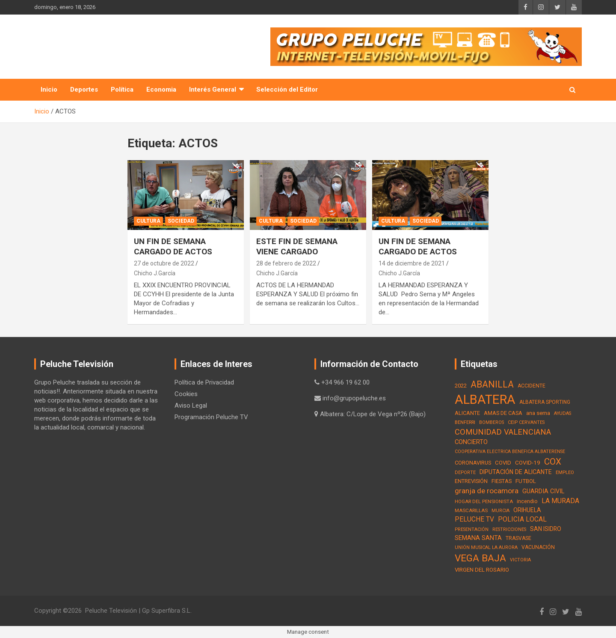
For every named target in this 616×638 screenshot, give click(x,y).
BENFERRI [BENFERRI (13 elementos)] (465, 422)
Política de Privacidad (204, 382)
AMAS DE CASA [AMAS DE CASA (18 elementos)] (503, 413)
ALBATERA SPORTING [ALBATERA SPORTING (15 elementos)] (544, 402)
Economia (161, 89)
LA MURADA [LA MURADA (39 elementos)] (560, 501)
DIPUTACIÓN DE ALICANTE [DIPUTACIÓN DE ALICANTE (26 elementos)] (516, 471)
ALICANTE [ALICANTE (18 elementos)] (467, 413)
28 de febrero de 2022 (286, 263)
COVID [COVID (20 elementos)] (503, 462)
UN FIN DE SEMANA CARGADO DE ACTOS (173, 246)
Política (122, 89)
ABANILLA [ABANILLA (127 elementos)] (492, 384)
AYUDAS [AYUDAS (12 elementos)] (562, 413)
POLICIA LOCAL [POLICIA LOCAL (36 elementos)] (522, 519)
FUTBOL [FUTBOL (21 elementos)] (525, 481)
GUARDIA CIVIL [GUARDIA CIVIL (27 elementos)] (543, 491)
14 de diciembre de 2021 (412, 263)
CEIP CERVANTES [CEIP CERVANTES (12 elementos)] (526, 422)
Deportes (84, 89)
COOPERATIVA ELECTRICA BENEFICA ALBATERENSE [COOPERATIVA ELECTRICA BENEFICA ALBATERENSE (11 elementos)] (510, 451)
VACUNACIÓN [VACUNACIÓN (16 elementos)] (538, 547)
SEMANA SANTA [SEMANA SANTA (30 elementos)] (478, 538)
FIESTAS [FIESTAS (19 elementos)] (502, 481)
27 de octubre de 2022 (164, 263)
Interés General (212, 89)
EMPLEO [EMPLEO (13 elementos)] (565, 472)
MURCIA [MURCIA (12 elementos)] (500, 510)
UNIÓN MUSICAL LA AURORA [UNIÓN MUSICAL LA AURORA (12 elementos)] (486, 547)
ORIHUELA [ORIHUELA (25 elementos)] (527, 510)
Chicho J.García (154, 273)
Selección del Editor (287, 89)
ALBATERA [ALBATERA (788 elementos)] (485, 399)
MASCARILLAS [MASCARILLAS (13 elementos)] (471, 510)
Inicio (49, 89)
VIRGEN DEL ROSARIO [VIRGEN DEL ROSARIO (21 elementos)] (482, 569)
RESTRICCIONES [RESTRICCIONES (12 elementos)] (509, 529)
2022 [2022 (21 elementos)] (461, 385)
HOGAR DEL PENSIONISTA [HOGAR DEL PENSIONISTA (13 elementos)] (484, 501)
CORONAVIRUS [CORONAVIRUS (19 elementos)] (473, 462)
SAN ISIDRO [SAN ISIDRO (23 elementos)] (545, 528)
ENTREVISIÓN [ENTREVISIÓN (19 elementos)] (471, 481)
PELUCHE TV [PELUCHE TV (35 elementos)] (474, 519)
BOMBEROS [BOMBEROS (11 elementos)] (491, 422)
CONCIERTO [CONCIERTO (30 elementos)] (471, 442)
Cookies (186, 394)
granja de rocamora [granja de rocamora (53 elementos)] (486, 490)
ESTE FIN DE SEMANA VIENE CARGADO (297, 246)
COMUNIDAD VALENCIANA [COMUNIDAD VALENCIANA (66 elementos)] (503, 431)
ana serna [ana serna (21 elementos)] (538, 413)
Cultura (148, 221)
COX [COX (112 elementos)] (552, 461)
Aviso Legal (191, 405)
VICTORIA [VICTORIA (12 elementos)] (520, 560)
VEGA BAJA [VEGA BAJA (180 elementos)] (480, 558)
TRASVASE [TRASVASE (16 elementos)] (518, 538)
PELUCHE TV (84, 42)
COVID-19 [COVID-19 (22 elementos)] (527, 462)
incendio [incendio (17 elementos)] (527, 501)
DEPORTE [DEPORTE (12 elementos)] (465, 472)
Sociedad (181, 221)
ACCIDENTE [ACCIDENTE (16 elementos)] (531, 386)
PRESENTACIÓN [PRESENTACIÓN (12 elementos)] (472, 529)
